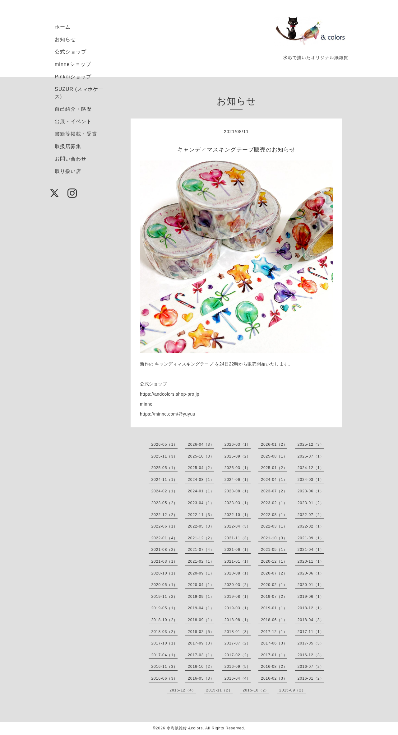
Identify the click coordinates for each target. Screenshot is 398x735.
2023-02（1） (274, 503)
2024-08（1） (201, 479)
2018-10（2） (164, 620)
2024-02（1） (164, 491)
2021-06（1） (237, 549)
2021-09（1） (311, 538)
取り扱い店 (68, 171)
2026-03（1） (237, 444)
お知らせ (65, 39)
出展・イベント (73, 121)
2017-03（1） (201, 655)
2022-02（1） (311, 526)
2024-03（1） (311, 479)
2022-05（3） (201, 526)
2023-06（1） (311, 491)
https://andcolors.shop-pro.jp (169, 394)
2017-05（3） (311, 643)
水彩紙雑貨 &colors (185, 728)
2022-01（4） (164, 538)
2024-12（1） (311, 468)
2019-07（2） (274, 596)
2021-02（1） (201, 561)
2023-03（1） (237, 503)
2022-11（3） (201, 515)
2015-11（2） (219, 690)
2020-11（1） (311, 561)
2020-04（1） (201, 585)
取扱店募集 (68, 146)
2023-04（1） (201, 503)
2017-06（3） (274, 643)
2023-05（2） (164, 503)
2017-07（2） (237, 643)
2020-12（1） (274, 561)
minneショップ (73, 64)
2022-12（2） (164, 515)
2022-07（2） (311, 515)
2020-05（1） (164, 585)
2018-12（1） (311, 608)
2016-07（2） (311, 666)
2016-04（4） (237, 678)
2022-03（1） (274, 526)
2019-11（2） (164, 596)
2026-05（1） (164, 444)
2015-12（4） (182, 690)
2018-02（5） (201, 632)
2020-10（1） (164, 573)
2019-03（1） (237, 608)
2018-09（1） (201, 620)
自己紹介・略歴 (73, 109)
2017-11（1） (311, 632)
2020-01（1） (311, 585)
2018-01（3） (237, 632)
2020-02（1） (274, 585)
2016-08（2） (274, 666)
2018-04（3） (311, 620)
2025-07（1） (311, 456)
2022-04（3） (237, 526)
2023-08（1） (237, 491)
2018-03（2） (164, 632)
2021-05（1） (274, 549)
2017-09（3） (201, 643)
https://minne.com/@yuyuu (167, 414)
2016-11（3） (164, 666)
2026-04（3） (201, 444)
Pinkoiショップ (73, 76)
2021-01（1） (237, 561)
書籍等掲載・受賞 (76, 134)
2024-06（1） (237, 479)
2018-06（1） (274, 620)
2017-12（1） (274, 632)
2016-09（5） (237, 666)
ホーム (63, 27)
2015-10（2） (256, 690)
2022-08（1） (274, 515)
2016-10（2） (201, 666)
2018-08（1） (237, 620)
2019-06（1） (311, 596)
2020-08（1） (237, 573)
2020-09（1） (201, 573)
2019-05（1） (164, 608)
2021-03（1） (164, 561)
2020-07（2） (274, 573)
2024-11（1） (164, 479)
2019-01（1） (274, 608)
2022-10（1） (237, 515)
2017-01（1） (274, 655)
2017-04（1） (164, 655)
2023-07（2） (274, 491)
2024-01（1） (201, 491)
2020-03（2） (237, 585)
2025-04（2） (201, 468)
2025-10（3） (201, 456)
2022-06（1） (164, 526)
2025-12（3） (311, 444)
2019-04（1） (201, 608)
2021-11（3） (237, 538)
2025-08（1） (274, 456)
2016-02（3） (274, 678)
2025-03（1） (237, 468)
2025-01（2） (274, 468)
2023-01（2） (311, 503)
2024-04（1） (274, 479)
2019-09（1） (201, 596)
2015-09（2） (292, 690)
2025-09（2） (237, 456)
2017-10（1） (164, 643)
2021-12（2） (201, 538)
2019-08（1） (237, 596)
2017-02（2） (237, 655)
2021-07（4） (201, 549)
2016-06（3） (164, 678)
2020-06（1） (311, 573)
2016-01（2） (311, 678)
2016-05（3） (201, 678)
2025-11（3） (164, 456)
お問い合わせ (70, 158)
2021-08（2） (164, 549)
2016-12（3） (311, 655)
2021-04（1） (311, 549)
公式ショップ (70, 51)
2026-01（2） (274, 444)
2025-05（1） (164, 468)
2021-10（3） (274, 538)
